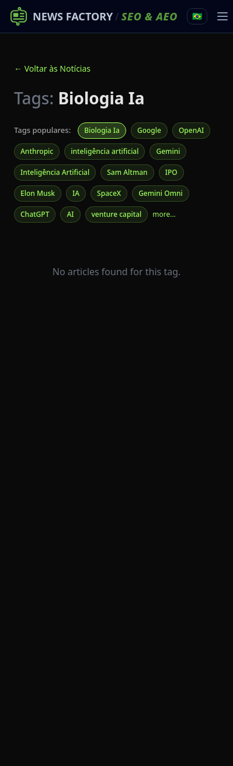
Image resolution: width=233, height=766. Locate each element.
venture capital (117, 214)
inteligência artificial (104, 151)
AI (70, 214)
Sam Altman (127, 172)
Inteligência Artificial (54, 172)
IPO (171, 172)
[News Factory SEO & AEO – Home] (93, 16)
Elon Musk (37, 193)
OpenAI (191, 130)
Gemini (168, 151)
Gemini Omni (160, 193)
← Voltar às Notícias (52, 68)
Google (149, 130)
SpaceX (109, 193)
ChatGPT (34, 214)
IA (75, 193)
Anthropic (36, 151)
